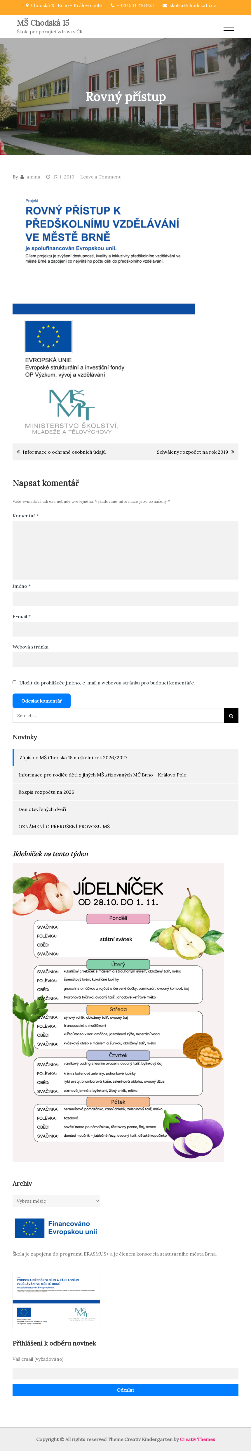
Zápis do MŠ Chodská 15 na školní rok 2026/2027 (73, 757)
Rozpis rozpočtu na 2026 (46, 792)
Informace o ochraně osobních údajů (64, 452)
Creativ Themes (197, 1439)
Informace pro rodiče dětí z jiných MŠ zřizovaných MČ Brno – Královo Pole (102, 775)
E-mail (22, 616)
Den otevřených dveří (42, 809)
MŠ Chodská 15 (43, 23)
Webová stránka (30, 647)
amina (33, 177)
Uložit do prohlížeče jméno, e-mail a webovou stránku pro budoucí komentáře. (107, 682)
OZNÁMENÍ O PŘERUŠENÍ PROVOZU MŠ (64, 826)
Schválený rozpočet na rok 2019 (192, 452)
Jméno (22, 586)
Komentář (26, 516)
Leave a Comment (100, 177)
